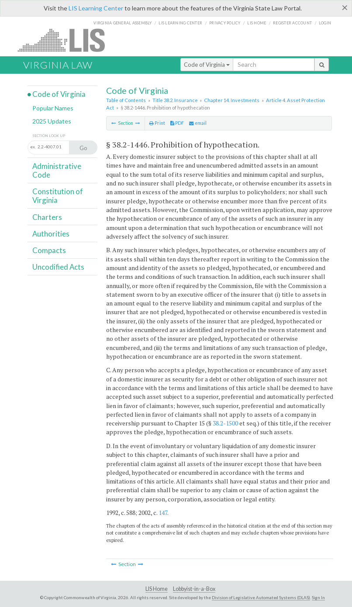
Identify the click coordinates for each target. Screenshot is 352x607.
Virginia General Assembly (122, 23)
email (198, 123)
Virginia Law (58, 65)
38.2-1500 (225, 423)
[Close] (345, 7)
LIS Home (156, 589)
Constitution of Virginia (57, 196)
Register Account (292, 23)
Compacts (49, 250)
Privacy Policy (225, 23)
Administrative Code (56, 170)
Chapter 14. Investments (231, 100)
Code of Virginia (207, 64)
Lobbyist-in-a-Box (194, 589)
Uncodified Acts (58, 266)
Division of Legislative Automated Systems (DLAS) (261, 597)
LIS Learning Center (96, 8)
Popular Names (52, 108)
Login (325, 23)
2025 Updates (51, 121)
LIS (66, 40)
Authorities (50, 233)
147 (163, 512)
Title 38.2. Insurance (175, 100)
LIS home (256, 23)
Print (157, 123)
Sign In (318, 597)
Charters (47, 217)
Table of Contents (126, 100)
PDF (177, 123)
